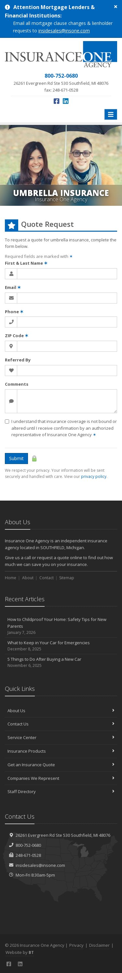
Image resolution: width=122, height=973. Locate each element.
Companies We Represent (61, 778)
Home (10, 577)
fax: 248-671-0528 (61, 82)
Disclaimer (99, 945)
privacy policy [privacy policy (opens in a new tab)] (93, 476)
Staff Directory (61, 791)
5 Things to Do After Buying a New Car (61, 662)
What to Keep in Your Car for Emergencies (61, 646)
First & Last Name (26, 263)
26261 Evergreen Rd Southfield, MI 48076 (63, 835)
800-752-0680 (28, 845)
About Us (61, 710)
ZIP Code (16, 335)
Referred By (18, 360)
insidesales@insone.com (64, 31)
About (28, 577)
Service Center (61, 737)
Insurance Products (61, 751)
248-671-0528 (28, 855)
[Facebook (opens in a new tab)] (57, 101)
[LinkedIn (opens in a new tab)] (66, 101)
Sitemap (66, 577)
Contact (46, 577)
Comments (16, 384)
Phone (14, 312)
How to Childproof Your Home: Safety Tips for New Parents (61, 626)
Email (13, 287)
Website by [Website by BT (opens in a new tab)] (20, 952)
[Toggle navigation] (110, 114)
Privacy (76, 945)
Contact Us (61, 724)
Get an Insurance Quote (61, 765)
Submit (16, 458)
